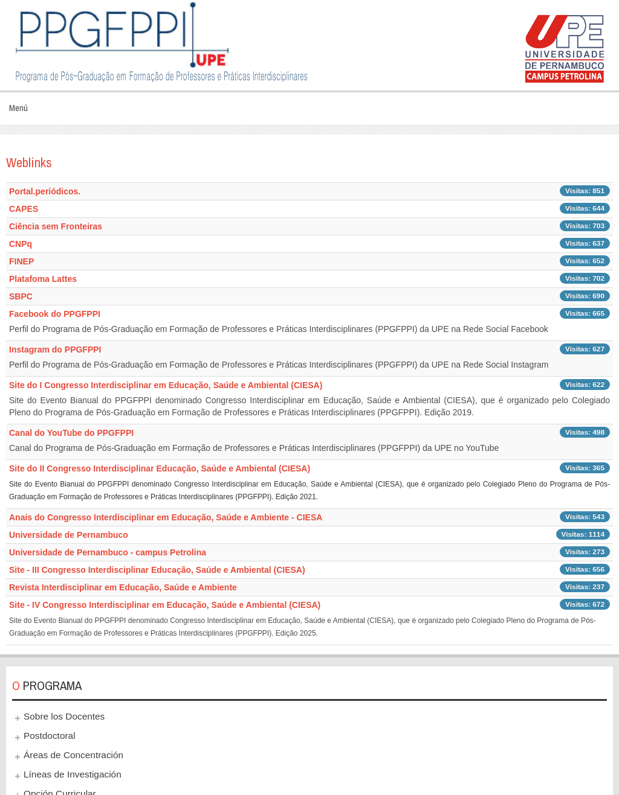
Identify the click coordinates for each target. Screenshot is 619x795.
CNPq (20, 244)
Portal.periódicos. (44, 191)
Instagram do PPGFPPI (55, 349)
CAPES (23, 209)
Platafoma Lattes (43, 279)
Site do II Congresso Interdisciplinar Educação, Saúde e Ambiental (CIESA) (159, 468)
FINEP (21, 261)
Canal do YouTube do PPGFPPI (71, 433)
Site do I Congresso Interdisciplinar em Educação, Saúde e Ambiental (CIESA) (165, 385)
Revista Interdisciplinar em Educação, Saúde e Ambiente (123, 587)
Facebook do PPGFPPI (54, 314)
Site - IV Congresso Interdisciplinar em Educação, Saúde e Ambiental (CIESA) (164, 605)
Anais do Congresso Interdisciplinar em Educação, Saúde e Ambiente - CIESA (165, 517)
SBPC (21, 296)
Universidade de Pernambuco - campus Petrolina (107, 552)
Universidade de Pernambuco (68, 535)
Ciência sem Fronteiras (55, 226)
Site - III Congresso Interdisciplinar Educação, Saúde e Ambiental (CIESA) (157, 570)
